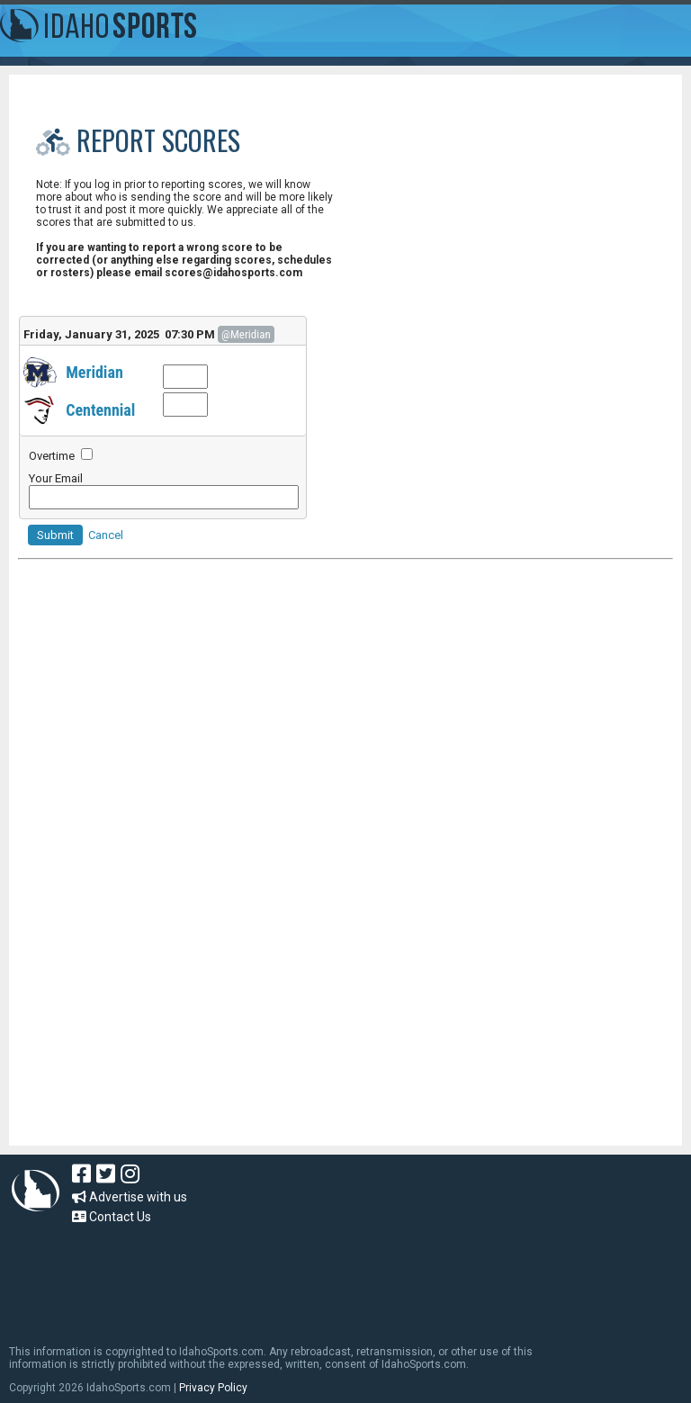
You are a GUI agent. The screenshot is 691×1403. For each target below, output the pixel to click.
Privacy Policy (213, 1387)
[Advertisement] (345, 759)
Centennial (100, 409)
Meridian (94, 372)
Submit (55, 535)
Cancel (105, 535)
